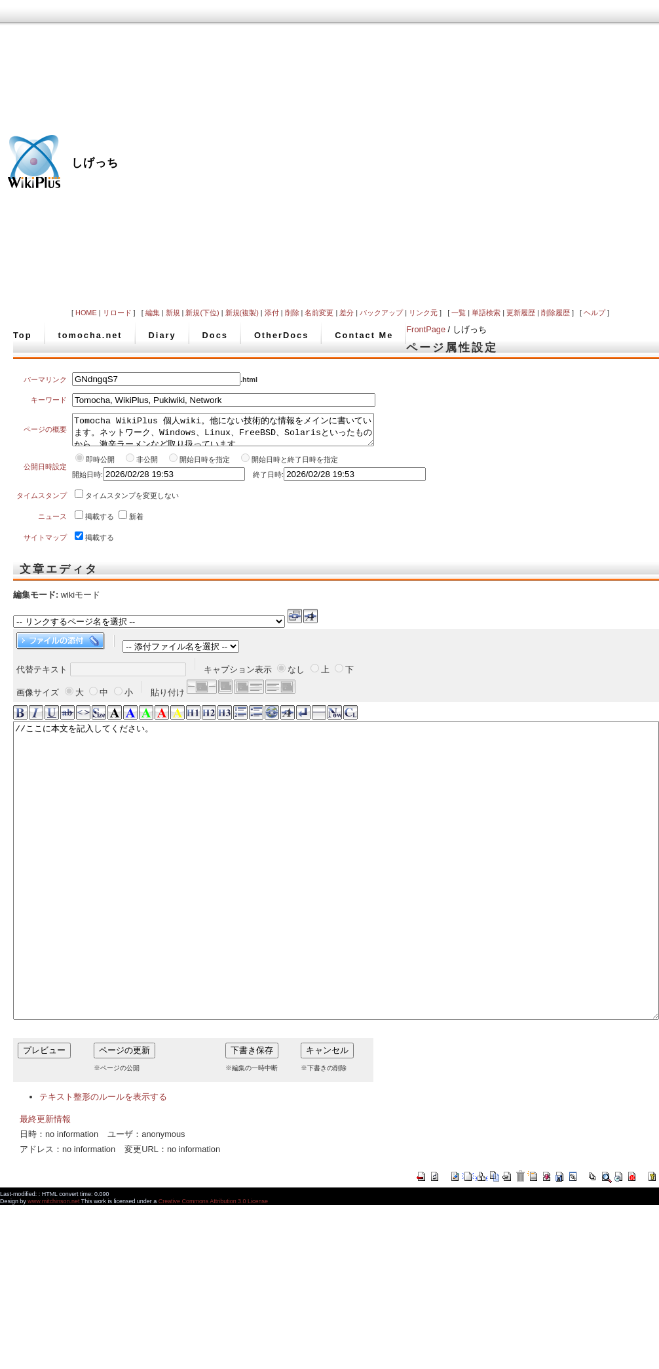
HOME (86, 313)
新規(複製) (242, 313)
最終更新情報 (45, 1184)
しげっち (95, 162)
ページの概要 (45, 432)
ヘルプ (594, 313)
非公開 (148, 465)
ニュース (52, 522)
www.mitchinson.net (53, 1266)
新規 (173, 313)
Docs (215, 335)
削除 (292, 313)
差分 (346, 313)
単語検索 (486, 313)
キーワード (49, 400)
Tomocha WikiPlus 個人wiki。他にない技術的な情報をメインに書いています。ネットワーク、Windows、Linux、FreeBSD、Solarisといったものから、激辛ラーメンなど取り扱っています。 (223, 432)
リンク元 (423, 313)
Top (22, 335)
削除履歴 (555, 313)
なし (296, 675)
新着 (136, 522)
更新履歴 (520, 313)
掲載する (99, 522)
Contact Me (364, 335)
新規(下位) (202, 313)
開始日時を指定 (204, 465)
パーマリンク (45, 379)
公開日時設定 (45, 472)
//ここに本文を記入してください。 (336, 906)
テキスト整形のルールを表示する (103, 1162)
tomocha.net (90, 335)
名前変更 (319, 313)
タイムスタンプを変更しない (132, 501)
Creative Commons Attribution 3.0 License (213, 1266)
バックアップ (381, 313)
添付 (272, 313)
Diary (162, 335)
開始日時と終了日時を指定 (295, 465)
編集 (152, 313)
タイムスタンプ (41, 501)
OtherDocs (281, 335)
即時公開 (100, 465)
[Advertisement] (480, 152)
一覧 (458, 313)
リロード (117, 313)
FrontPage (425, 329)
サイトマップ (45, 543)
